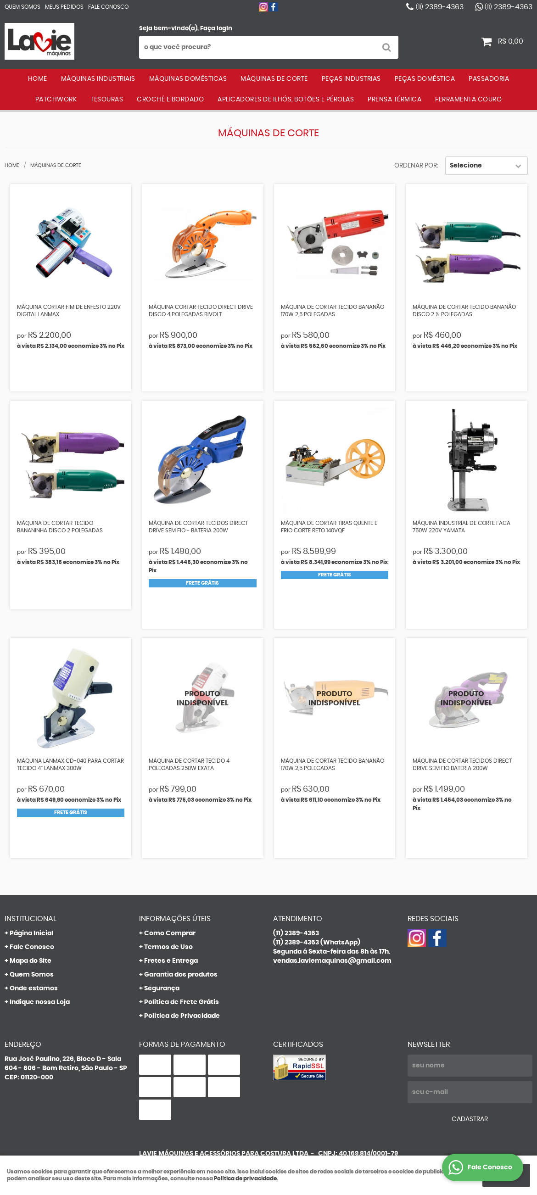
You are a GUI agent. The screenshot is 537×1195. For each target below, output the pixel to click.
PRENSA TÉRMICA (394, 99)
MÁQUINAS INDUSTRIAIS (98, 79)
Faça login (216, 29)
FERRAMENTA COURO (468, 99)
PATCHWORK (56, 99)
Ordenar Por (415, 165)
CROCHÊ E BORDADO (170, 99)
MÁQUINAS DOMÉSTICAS (188, 79)
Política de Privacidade (182, 1016)
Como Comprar (170, 933)
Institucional (30, 918)
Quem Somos (22, 7)
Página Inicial (31, 933)
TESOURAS (106, 99)
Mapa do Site (30, 961)
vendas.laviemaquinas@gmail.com (332, 961)
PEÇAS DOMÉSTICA (425, 79)
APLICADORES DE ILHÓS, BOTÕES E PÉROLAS (286, 99)
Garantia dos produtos (181, 975)
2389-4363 (440, 7)
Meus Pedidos (64, 7)
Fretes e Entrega (171, 961)
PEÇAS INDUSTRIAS (351, 79)
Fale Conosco (108, 7)
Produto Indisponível (203, 699)
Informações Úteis (175, 918)
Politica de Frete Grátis (181, 1002)
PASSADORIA (489, 79)
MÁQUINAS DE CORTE (274, 79)
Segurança (161, 988)
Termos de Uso (168, 947)
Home (37, 79)
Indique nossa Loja (40, 1002)
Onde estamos (34, 988)
